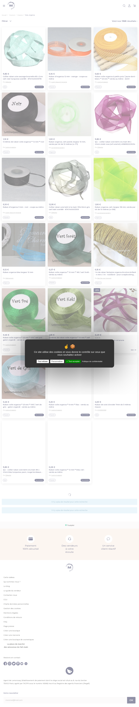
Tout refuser (43, 361)
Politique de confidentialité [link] (92, 361)
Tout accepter (73, 361)
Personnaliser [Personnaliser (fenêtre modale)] (57, 361)
